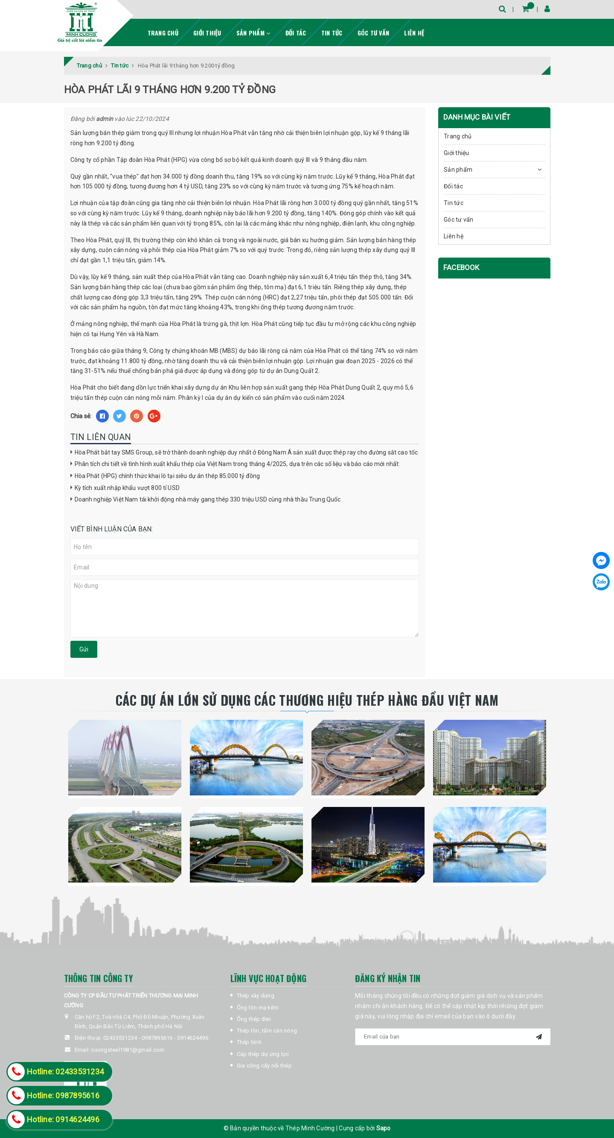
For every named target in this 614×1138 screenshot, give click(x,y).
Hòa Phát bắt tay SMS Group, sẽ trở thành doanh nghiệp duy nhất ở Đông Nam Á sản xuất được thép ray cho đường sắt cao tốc (246, 452)
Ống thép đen (254, 1019)
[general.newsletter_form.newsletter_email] (452, 1036)
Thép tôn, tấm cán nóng (267, 1030)
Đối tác (295, 32)
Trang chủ (163, 32)
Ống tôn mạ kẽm (258, 1007)
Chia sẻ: (81, 416)
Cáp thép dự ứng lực (263, 1054)
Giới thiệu (207, 32)
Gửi (83, 649)
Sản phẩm (253, 32)
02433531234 (120, 1038)
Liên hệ (414, 32)
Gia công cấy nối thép (264, 1065)
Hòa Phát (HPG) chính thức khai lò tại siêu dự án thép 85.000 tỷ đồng (167, 475)
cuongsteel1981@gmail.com (127, 1050)
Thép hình (249, 1042)
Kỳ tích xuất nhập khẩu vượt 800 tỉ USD (127, 487)
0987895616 (157, 1038)
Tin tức (332, 32)
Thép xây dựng (255, 995)
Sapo (383, 1128)
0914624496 (192, 1038)
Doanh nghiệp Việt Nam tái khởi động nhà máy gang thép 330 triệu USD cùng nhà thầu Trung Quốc (208, 499)
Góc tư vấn (374, 32)
